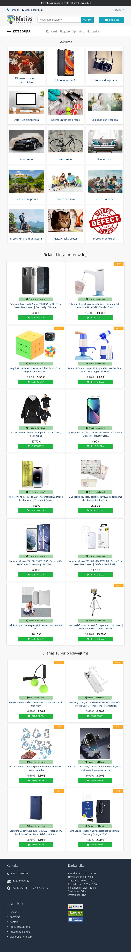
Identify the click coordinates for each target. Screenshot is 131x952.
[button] (118, 10)
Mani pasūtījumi (32, 9)
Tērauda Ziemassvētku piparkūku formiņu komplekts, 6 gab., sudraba (36, 768)
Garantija (93, 31)
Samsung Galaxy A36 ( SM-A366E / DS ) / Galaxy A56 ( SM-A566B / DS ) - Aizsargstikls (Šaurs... (35, 562)
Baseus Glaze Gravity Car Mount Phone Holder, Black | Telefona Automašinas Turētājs (95, 768)
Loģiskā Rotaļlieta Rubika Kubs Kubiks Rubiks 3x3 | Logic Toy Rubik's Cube (35, 370)
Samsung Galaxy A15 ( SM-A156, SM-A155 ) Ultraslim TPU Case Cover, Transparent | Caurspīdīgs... (95, 704)
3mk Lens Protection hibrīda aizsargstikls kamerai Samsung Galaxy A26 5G (95, 832)
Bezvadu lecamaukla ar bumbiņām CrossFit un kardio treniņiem (36, 704)
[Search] (87, 20)
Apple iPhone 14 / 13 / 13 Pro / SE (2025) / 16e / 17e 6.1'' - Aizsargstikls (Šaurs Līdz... (95, 434)
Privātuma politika (20, 931)
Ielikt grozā (35, 317)
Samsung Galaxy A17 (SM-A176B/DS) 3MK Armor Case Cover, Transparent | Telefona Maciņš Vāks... (95, 562)
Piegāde (65, 31)
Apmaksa (78, 31)
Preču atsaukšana (20, 926)
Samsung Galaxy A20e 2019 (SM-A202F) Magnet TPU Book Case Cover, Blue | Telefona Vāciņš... (36, 832)
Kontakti (13, 9)
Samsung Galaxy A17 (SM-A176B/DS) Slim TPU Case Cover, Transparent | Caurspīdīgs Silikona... (35, 305)
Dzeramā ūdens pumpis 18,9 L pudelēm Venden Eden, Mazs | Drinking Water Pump (95, 370)
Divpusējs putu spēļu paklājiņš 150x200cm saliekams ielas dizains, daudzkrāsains (95, 498)
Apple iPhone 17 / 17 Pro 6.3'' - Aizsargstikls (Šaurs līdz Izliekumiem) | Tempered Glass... (36, 498)
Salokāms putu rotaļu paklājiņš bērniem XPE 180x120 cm (35, 627)
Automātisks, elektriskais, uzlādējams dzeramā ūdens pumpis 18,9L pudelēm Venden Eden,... (95, 305)
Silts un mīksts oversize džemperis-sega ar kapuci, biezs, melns (36, 434)
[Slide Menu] (19, 31)
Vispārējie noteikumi (21, 936)
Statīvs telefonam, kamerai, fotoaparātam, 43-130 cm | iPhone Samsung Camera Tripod (95, 627)
